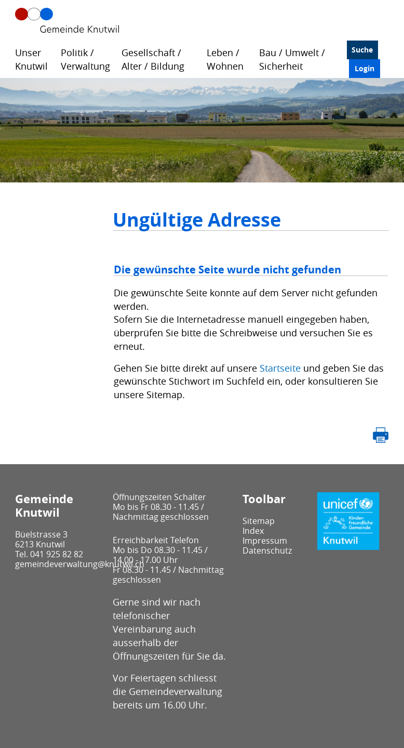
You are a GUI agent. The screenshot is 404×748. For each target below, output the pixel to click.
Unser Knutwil (31, 59)
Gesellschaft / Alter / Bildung (153, 59)
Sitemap (259, 521)
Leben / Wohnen (225, 59)
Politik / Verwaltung (85, 59)
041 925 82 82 (56, 554)
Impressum (265, 540)
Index (253, 530)
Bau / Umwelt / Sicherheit (292, 59)
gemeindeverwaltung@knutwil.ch (79, 564)
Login (364, 68)
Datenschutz (267, 550)
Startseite (280, 368)
